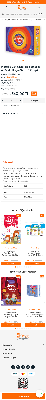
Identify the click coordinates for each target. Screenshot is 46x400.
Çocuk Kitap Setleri (38, 19)
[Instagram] (28, 367)
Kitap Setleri (23, 19)
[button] (23, 60)
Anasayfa (4, 19)
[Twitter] (18, 367)
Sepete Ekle (23, 396)
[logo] (22, 7)
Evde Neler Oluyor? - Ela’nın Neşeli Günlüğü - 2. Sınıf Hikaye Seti (11, 254)
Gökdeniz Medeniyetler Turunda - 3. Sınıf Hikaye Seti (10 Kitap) (35, 316)
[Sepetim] (39, 8)
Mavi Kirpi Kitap (14, 74)
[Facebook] (13, 367)
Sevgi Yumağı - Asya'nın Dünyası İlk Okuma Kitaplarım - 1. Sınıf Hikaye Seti (11, 316)
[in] (33, 367)
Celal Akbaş (11, 77)
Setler (13, 19)
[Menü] (3, 8)
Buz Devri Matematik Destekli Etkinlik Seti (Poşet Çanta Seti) (35, 254)
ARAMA (41, 14)
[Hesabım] (43, 8)
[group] (23, 41)
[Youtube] (23, 367)
